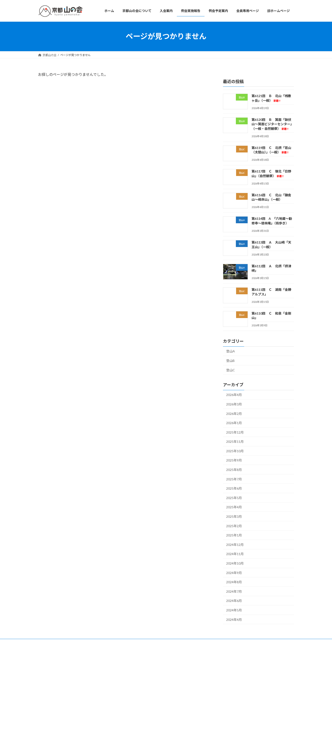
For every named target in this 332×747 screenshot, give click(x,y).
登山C (230, 370)
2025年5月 (234, 498)
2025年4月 (234, 507)
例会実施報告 (136, 685)
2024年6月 (234, 601)
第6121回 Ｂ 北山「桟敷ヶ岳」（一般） (243, 666)
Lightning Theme (164, 739)
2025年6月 (234, 488)
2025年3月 (234, 516)
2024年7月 (234, 591)
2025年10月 (235, 451)
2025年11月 (235, 441)
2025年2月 (234, 526)
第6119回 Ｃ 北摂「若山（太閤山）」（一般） (246, 692)
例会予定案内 (136, 693)
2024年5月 (234, 610)
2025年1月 (234, 535)
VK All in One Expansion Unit (195, 739)
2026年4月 (234, 395)
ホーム (132, 661)
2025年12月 (235, 432)
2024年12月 (235, 544)
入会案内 (133, 677)
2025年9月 (234, 460)
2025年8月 (234, 470)
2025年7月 (234, 479)
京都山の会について (140, 669)
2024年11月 (235, 554)
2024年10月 (235, 563)
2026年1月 (234, 423)
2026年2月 (234, 413)
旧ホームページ (138, 709)
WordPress (141, 739)
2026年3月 (234, 404)
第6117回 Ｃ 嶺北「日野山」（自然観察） (244, 703)
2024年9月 (234, 572)
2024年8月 (234, 582)
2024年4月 (234, 619)
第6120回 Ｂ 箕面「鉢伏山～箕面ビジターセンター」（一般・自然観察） (272, 123)
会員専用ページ (138, 701)
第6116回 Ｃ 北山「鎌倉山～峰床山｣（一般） (247, 715)
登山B (230, 361)
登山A (230, 351)
